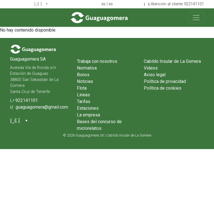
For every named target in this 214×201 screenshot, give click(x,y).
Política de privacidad (165, 81)
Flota (82, 88)
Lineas (83, 94)
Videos (151, 68)
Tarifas (83, 101)
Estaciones (88, 108)
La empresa (88, 115)
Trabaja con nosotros (97, 61)
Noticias (85, 81)
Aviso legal (155, 74)
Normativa (87, 68)
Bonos (83, 74)
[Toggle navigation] (196, 17)
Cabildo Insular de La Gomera (172, 61)
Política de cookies (162, 88)
